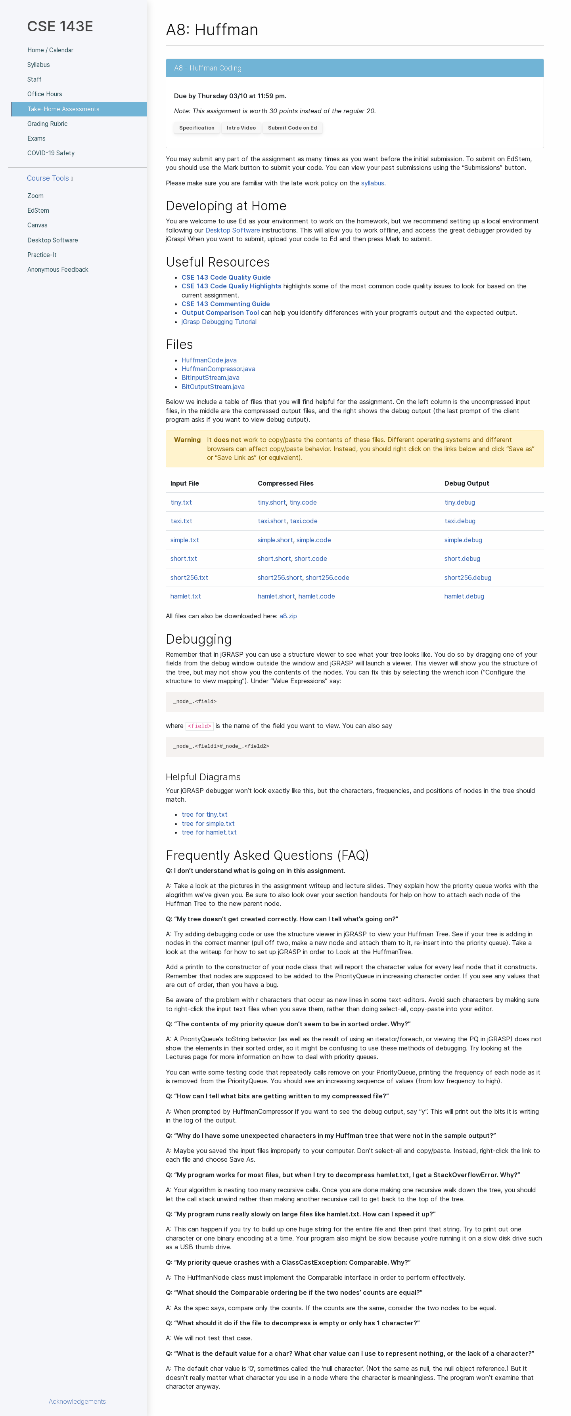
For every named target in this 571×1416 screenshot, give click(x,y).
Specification (197, 128)
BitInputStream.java (211, 377)
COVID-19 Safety (51, 153)
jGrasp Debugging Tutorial (219, 322)
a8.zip (288, 616)
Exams (36, 138)
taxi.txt (181, 521)
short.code (311, 558)
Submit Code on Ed (292, 128)
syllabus (372, 183)
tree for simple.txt (208, 823)
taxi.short (272, 521)
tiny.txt (181, 502)
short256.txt (189, 577)
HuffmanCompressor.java (218, 369)
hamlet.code (317, 596)
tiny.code (303, 502)
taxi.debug (460, 521)
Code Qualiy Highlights (232, 286)
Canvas (37, 225)
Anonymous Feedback (57, 269)
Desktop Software (52, 240)
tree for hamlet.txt (209, 832)
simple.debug (463, 540)
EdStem (38, 210)
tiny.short (272, 502)
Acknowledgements (77, 1401)
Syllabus (38, 65)
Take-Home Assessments (63, 109)
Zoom (35, 196)
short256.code (327, 577)
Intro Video (241, 128)
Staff (34, 79)
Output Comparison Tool (220, 312)
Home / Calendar (50, 50)
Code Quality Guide (226, 277)
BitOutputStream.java (213, 387)
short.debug (462, 558)
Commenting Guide (226, 304)
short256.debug (468, 577)
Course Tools (50, 178)
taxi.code (304, 521)
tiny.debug (460, 502)
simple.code (314, 540)
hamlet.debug (464, 596)
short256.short (280, 577)
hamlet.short (276, 596)
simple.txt (185, 540)
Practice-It (42, 255)
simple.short (275, 540)
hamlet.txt (186, 596)
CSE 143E (60, 26)
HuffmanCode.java (209, 360)
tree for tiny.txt (205, 814)
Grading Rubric (47, 124)
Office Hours (44, 94)
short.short (274, 558)
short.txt (184, 558)
